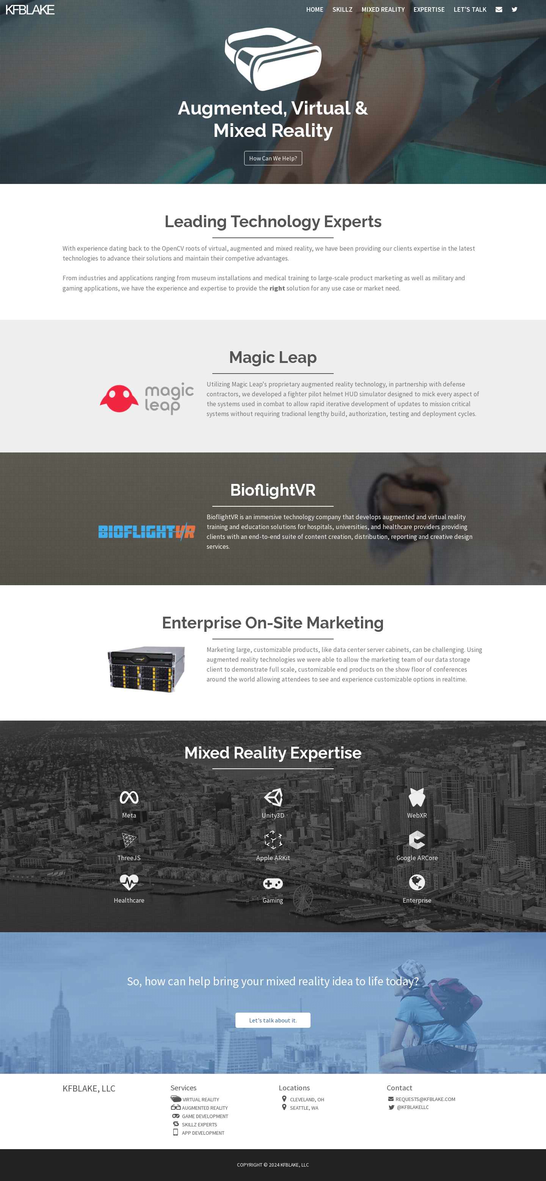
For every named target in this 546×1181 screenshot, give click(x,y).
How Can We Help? (273, 158)
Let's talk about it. (273, 1020)
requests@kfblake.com (425, 1099)
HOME (314, 9)
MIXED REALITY (383, 9)
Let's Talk (470, 9)
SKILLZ (343, 9)
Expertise (429, 9)
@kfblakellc (413, 1107)
